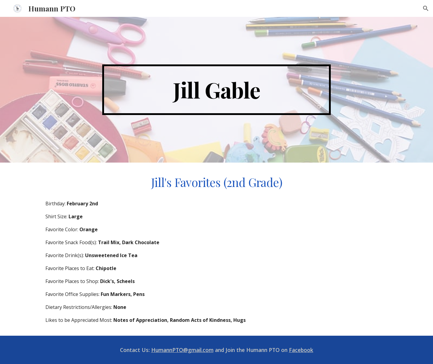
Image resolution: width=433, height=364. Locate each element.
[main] (216, 89)
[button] (426, 8)
